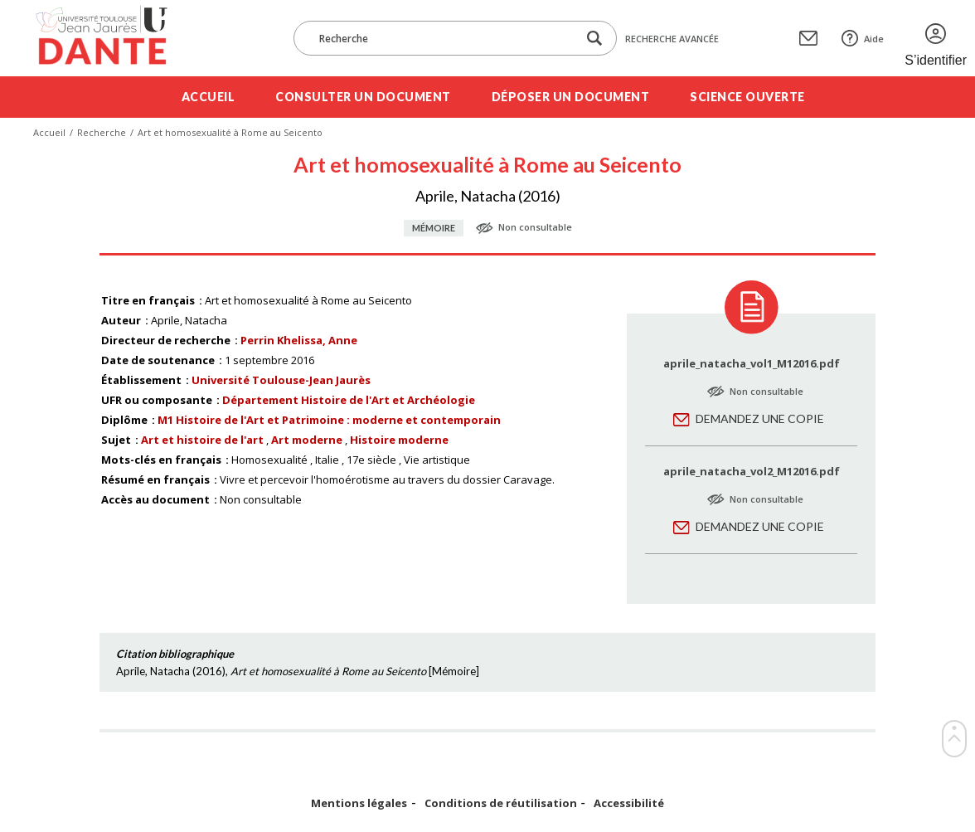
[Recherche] (443, 38)
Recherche (101, 132)
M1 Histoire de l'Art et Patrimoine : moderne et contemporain (329, 419)
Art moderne (306, 439)
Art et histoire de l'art (202, 439)
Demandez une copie (760, 418)
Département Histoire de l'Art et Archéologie (348, 399)
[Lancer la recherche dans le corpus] (594, 38)
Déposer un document (571, 97)
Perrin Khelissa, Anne (298, 340)
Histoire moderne (399, 439)
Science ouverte (747, 97)
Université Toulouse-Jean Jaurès (281, 379)
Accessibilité (629, 803)
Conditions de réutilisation (500, 803)
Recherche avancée (672, 38)
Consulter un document (363, 97)
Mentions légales (359, 803)
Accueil (208, 97)
